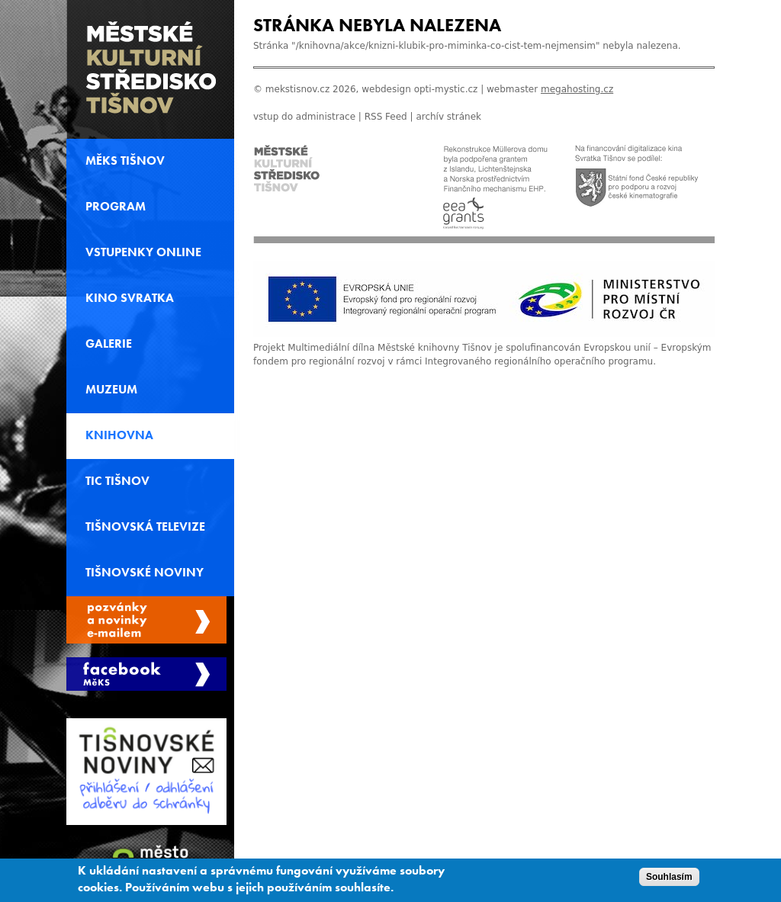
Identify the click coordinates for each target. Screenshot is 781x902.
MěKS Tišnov (125, 161)
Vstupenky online (143, 252)
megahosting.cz (577, 89)
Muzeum (111, 389)
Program (115, 206)
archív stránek (448, 116)
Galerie (108, 343)
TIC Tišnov (117, 481)
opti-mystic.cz (446, 89)
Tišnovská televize (145, 526)
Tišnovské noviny (144, 572)
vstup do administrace (304, 116)
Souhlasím (669, 880)
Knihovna (119, 435)
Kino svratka (129, 298)
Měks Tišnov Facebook (146, 674)
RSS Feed (386, 116)
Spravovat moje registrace (146, 620)
